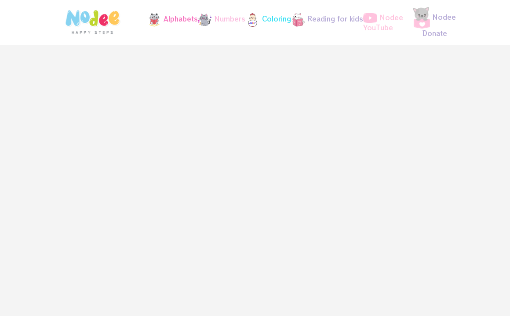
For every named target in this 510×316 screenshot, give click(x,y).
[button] (168, 19)
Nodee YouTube (383, 22)
